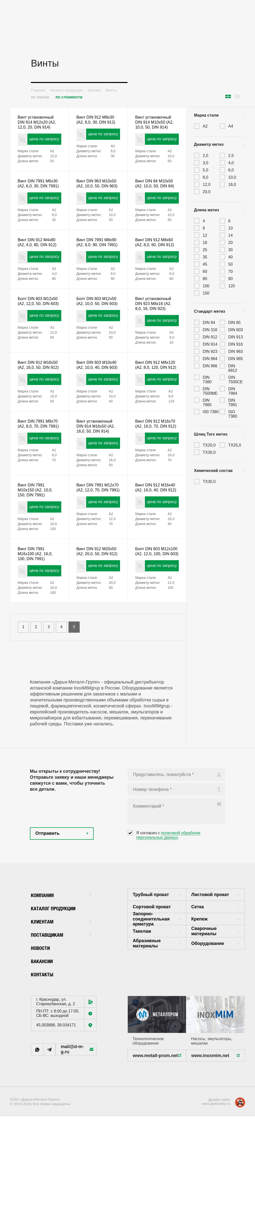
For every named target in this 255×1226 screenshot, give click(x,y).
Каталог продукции (66, 90)
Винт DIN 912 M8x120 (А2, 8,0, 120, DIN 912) (152, 405)
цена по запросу (38, 144)
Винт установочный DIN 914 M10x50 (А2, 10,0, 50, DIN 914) (156, 123)
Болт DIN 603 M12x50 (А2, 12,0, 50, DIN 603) (36, 335)
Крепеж (94, 90)
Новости (43, 1017)
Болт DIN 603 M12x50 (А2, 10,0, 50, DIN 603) (94, 335)
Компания (61, 965)
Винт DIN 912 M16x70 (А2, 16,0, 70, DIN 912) (153, 476)
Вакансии (44, 1031)
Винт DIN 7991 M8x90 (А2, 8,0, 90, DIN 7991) (96, 264)
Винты (111, 90)
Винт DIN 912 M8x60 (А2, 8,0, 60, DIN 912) (156, 264)
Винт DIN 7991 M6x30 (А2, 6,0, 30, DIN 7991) (37, 194)
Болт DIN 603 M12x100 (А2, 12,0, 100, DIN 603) (154, 617)
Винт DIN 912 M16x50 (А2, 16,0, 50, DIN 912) (36, 405)
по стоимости (69, 97)
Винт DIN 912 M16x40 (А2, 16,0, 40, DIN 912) (153, 546)
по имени (40, 97)
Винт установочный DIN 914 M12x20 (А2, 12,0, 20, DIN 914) (39, 123)
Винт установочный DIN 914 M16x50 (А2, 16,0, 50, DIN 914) (98, 476)
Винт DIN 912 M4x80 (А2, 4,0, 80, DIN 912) (39, 264)
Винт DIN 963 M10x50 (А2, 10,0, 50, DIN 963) (94, 194)
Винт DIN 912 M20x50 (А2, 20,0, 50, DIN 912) (94, 617)
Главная (38, 90)
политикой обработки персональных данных (168, 905)
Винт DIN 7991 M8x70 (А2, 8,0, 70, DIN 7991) (37, 476)
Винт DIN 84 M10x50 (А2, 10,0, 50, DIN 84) (156, 194)
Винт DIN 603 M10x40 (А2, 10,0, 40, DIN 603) (94, 405)
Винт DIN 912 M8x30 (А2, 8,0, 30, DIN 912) (97, 123)
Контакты (45, 1044)
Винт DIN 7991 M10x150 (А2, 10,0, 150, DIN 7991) (37, 546)
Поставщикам (61, 1004)
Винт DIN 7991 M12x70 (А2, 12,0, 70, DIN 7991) (94, 546)
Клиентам (61, 991)
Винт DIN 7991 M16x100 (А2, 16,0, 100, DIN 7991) (37, 617)
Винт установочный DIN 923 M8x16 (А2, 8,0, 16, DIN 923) (155, 335)
